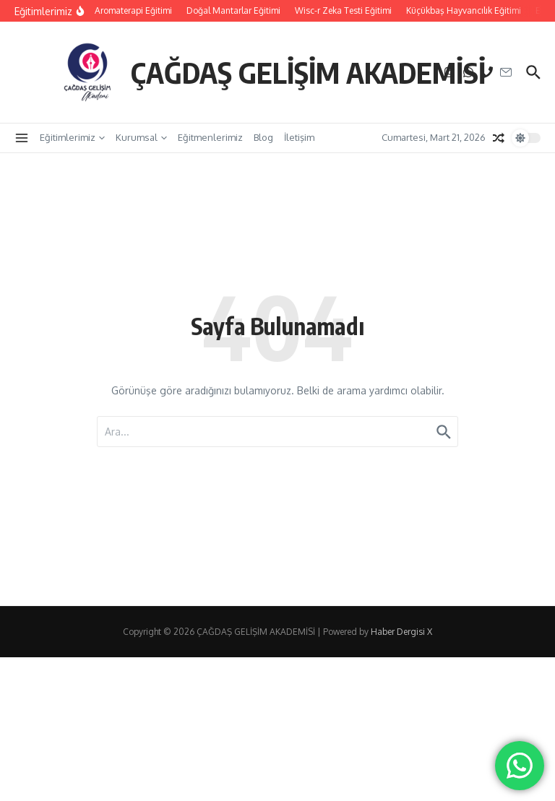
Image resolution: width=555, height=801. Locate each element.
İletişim (299, 137)
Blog (263, 137)
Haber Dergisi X (401, 631)
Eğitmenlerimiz (210, 137)
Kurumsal (141, 137)
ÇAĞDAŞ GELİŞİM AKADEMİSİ (308, 72)
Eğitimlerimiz (72, 137)
